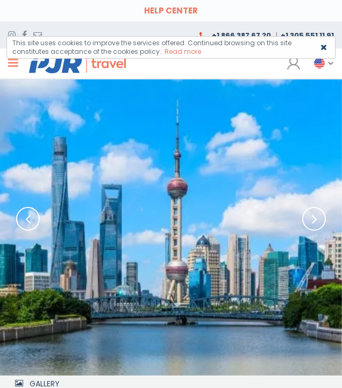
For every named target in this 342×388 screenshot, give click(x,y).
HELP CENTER (171, 10)
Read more (183, 51)
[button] (320, 63)
